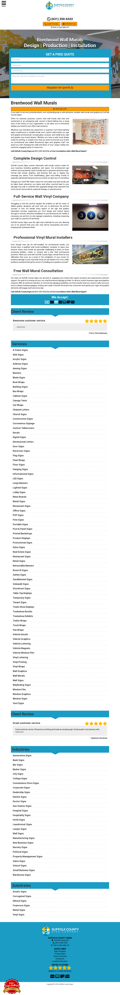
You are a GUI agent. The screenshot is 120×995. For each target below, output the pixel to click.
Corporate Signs (21, 787)
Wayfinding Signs (22, 685)
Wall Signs (18, 680)
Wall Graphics (20, 671)
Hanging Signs (20, 469)
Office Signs (19, 510)
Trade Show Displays (23, 607)
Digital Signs (19, 437)
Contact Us (69, 24)
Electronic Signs (21, 451)
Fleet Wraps (19, 460)
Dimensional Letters (23, 441)
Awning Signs (20, 368)
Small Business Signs (24, 870)
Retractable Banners (23, 565)
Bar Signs (18, 764)
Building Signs (20, 386)
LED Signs (18, 478)
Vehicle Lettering (22, 643)
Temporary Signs (22, 597)
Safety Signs (19, 574)
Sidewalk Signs (21, 584)
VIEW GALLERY (60, 109)
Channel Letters (21, 409)
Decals (16, 432)
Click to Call (51, 24)
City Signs (18, 774)
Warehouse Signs (22, 875)
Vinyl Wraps (19, 666)
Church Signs (20, 414)
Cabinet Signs (20, 396)
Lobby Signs (19, 492)
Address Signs (20, 363)
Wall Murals (19, 675)
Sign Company (60, 951)
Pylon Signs (19, 547)
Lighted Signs (20, 487)
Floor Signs (19, 464)
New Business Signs (23, 842)
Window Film (19, 689)
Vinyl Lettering (20, 657)
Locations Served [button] (60, 961)
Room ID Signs (20, 570)
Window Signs (20, 698)
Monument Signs (21, 506)
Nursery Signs (20, 847)
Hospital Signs (20, 810)
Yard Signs (18, 703)
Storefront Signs (21, 588)
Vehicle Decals (20, 634)
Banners (17, 373)
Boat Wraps (19, 382)
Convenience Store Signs (26, 783)
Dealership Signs (21, 792)
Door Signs (18, 446)
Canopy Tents (20, 400)
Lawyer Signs (20, 829)
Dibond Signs (19, 901)
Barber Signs (19, 769)
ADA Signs (18, 354)
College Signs (20, 778)
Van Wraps (18, 630)
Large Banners (20, 483)
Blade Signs (19, 377)
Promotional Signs (22, 542)
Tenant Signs (19, 602)
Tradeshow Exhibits (23, 616)
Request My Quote (60, 87)
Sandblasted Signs (22, 579)
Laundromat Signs (22, 824)
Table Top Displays (22, 593)
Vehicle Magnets (21, 648)
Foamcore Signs (21, 905)
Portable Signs (20, 524)
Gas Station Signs (22, 806)
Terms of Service (60, 956)
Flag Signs (18, 455)
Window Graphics (22, 694)
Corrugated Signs (22, 896)
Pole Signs (18, 519)
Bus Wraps (18, 391)
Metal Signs (19, 501)
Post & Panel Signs (22, 529)
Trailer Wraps (20, 620)
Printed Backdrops (22, 533)
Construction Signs (23, 418)
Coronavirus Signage (24, 423)
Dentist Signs (20, 797)
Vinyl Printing (20, 662)
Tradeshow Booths (22, 611)
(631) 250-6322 (60, 19)
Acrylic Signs (19, 359)
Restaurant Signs (22, 556)
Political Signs (20, 852)
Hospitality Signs (22, 815)
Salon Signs (19, 861)
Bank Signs (18, 760)
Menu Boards (19, 496)
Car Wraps (18, 405)
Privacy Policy (60, 954)
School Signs (20, 865)
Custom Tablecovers (23, 428)
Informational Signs (23, 474)
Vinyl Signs (18, 914)
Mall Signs (18, 833)
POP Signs (18, 515)
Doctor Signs (19, 801)
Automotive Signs (22, 755)
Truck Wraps (19, 625)
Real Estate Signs (22, 552)
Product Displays (21, 538)
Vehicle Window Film (23, 652)
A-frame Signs (20, 350)
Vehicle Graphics (21, 639)
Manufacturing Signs (24, 838)
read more (21, 327)
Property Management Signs (27, 856)
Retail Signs (19, 561)
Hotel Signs (19, 819)
